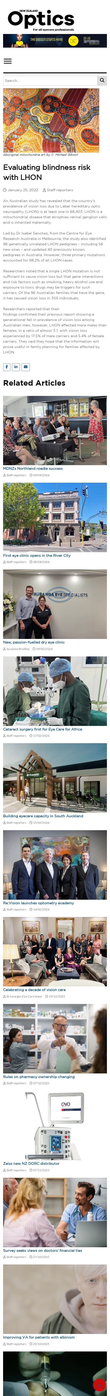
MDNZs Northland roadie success (33, 468)
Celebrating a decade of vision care (34, 990)
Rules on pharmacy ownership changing (39, 1077)
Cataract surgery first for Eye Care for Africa (42, 729)
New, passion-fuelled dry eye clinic (34, 642)
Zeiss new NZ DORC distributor (31, 1163)
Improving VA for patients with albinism (39, 1337)
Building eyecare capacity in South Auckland (43, 816)
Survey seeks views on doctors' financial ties (42, 1250)
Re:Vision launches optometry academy (38, 903)
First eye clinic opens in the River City (37, 555)
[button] (7, 60)
